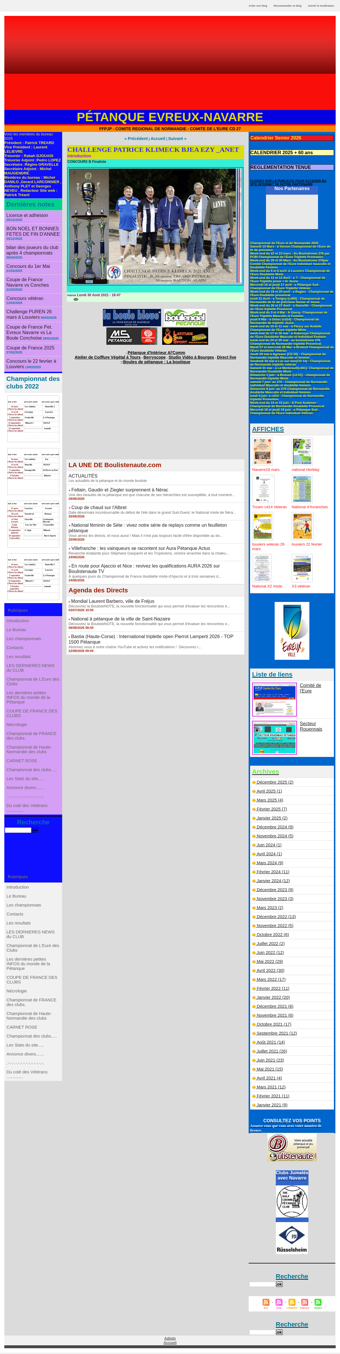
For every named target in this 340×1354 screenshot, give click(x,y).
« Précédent (139, 138)
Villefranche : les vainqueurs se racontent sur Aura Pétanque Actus (131, 534)
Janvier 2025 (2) (271, 820)
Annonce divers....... (26, 802)
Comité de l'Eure (315, 687)
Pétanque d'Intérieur (156, 351)
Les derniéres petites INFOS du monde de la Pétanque (28, 692)
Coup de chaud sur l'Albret (95, 501)
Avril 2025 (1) (268, 793)
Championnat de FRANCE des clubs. (31, 738)
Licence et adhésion (24, 215)
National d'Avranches (303, 506)
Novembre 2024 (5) (274, 838)
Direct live (212, 354)
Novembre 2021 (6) (274, 1017)
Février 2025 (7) (271, 811)
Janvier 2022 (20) (272, 999)
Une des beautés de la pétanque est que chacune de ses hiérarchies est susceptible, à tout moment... (147, 489)
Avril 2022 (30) (269, 972)
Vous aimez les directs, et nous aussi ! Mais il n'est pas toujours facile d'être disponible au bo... (141, 522)
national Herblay (306, 467)
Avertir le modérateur (321, 5)
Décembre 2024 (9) (274, 829)
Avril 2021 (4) (268, 1080)
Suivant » (174, 138)
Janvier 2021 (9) (271, 1107)
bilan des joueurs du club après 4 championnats (28, 243)
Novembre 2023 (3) (274, 900)
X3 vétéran (301, 588)
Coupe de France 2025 (27, 325)
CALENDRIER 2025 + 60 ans (277, 151)
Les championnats (24, 620)
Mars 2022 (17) (270, 981)
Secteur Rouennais (309, 727)
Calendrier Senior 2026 (272, 137)
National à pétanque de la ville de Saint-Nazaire (114, 596)
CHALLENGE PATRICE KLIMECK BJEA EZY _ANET (153, 149)
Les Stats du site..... (25, 791)
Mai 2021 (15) (269, 1071)
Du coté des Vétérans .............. (27, 828)
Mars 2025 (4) (269, 802)
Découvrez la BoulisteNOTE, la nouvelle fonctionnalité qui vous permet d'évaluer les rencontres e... (145, 584)
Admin (170, 1340)
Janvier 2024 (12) (272, 882)
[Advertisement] (170, 65)
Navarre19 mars (266, 467)
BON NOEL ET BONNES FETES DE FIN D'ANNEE (29, 226)
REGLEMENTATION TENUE (276, 165)
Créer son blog (258, 5)
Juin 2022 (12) (270, 954)
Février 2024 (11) (272, 874)
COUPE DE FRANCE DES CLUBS (32, 710)
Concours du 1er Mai (25, 258)
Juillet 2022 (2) (270, 945)
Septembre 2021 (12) (276, 1035)
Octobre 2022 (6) (272, 936)
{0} (72, 298)
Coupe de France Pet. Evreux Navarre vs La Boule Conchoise (33, 311)
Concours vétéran (22, 284)
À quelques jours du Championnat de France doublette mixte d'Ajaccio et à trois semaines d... (140, 555)
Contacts (16, 631)
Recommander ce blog (288, 5)
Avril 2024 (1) (268, 856)
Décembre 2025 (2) (274, 784)
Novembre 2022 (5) (274, 927)
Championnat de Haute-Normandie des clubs (29, 754)
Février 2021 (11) (272, 1098)
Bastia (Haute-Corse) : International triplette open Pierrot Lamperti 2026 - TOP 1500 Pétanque (155, 612)
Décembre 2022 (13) (275, 918)
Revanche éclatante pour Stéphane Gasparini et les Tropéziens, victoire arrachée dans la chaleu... (144, 539)
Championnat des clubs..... (32, 779)
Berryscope (154, 354)
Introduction (18, 596)
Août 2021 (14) (269, 1044)
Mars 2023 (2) (269, 909)
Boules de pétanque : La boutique (157, 358)
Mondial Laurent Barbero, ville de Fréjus (107, 579)
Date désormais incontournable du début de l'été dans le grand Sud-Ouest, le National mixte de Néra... (147, 506)
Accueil (157, 138)
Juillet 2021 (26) (271, 1053)
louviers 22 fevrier (308, 546)
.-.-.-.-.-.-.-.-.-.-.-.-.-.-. (26, 814)
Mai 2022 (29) (269, 963)
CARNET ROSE (22, 768)
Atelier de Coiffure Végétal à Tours (117, 354)
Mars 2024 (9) (269, 865)
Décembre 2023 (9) (274, 891)
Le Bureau (17, 608)
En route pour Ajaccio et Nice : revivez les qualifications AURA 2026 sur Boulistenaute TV (151, 551)
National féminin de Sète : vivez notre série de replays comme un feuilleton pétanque (147, 518)
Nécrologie (17, 724)
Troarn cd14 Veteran (263, 506)
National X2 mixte (268, 588)
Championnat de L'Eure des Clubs (33, 673)
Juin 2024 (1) (268, 847)
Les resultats (19, 643)
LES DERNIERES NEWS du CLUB (30, 657)
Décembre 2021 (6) (274, 1008)
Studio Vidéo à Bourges (184, 354)
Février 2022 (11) (272, 990)
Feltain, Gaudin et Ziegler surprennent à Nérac (113, 485)
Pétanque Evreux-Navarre (170, 117)
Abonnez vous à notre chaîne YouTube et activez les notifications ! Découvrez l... (131, 617)
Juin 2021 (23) (270, 1062)
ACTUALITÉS (81, 472)
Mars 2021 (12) (270, 1089)
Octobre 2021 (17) (273, 1026)
